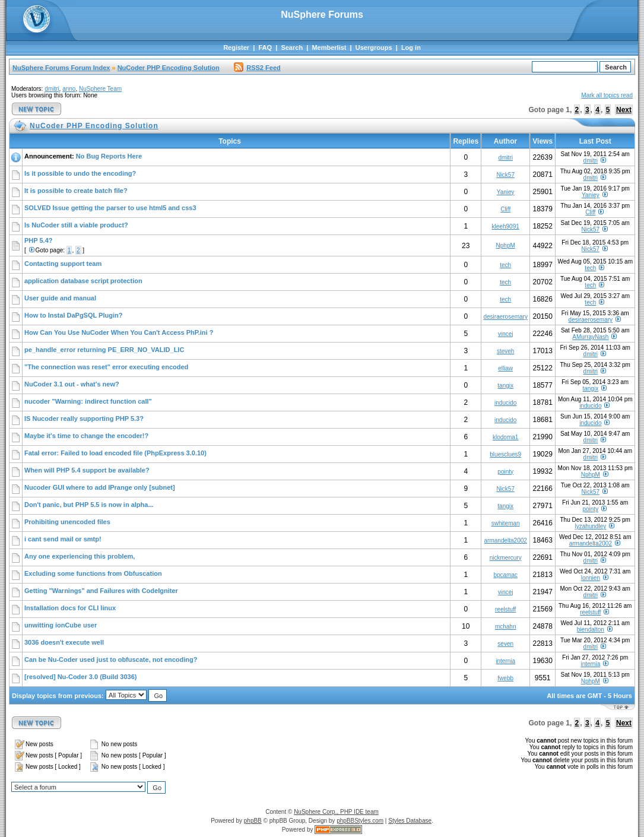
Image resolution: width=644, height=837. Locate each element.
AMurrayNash (590, 337)
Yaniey (506, 192)
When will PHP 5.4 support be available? (87, 470)
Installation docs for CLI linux (70, 607)
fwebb (505, 678)
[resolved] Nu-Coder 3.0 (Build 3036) (80, 676)
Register (236, 47)
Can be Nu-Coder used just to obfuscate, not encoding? (111, 659)
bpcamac (505, 575)
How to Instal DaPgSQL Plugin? (73, 315)
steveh (505, 351)
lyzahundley (590, 526)
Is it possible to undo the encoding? (80, 173)
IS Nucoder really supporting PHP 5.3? (84, 418)
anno (68, 88)
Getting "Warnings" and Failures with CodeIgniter (101, 590)
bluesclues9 (505, 454)
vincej (505, 334)
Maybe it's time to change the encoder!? (86, 435)
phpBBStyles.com (360, 820)
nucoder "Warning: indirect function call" (88, 401)
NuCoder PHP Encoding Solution (169, 67)
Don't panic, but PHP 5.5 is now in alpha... (89, 504)
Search (292, 47)
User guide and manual (60, 298)
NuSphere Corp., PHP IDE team (336, 812)
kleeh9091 (505, 226)
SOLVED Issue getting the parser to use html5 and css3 (110, 207)
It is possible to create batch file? (76, 190)
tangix (505, 385)
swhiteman (505, 523)
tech (505, 265)
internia (505, 661)
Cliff (505, 209)
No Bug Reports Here (109, 156)
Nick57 (505, 175)
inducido (505, 403)
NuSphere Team (100, 88)
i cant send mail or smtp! (62, 539)
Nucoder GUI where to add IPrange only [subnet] (99, 487)
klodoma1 (505, 437)
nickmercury (506, 557)
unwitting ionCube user (60, 625)
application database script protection (83, 280)
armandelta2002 (505, 540)
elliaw (505, 368)
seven (505, 644)
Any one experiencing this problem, (79, 556)
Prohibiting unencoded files (67, 521)
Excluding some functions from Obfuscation (93, 573)
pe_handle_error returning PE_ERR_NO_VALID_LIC (104, 349)
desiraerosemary (505, 316)
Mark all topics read (607, 95)
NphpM (505, 245)
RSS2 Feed (257, 67)
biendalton (590, 629)
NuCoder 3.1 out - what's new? (71, 384)
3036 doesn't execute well (64, 642)
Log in (411, 47)
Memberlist (329, 47)
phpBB (253, 820)
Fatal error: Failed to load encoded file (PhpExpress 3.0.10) (115, 452)
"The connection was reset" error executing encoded (106, 366)
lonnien (590, 578)
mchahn (505, 626)
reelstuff (505, 609)
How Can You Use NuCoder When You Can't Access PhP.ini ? (118, 332)
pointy (505, 471)
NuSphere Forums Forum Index (61, 67)
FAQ (265, 47)
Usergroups (374, 47)
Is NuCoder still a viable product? (76, 225)
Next (624, 110)
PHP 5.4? (38, 240)
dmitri (52, 88)
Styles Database (410, 820)
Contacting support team (62, 263)
